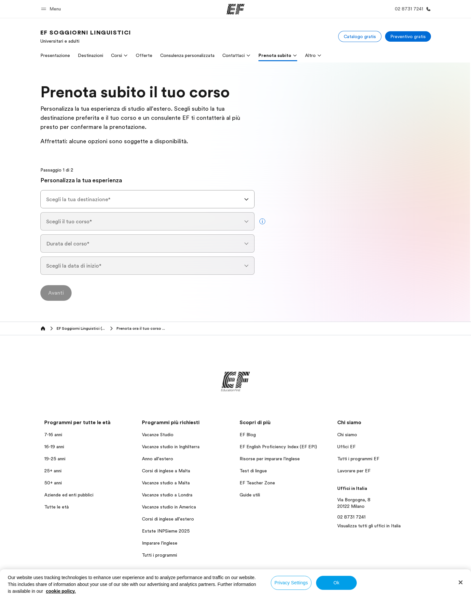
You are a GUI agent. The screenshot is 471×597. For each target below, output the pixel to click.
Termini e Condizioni (348, 585)
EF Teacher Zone (257, 482)
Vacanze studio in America (169, 506)
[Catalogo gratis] (360, 36)
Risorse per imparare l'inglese (270, 458)
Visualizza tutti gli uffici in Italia (369, 525)
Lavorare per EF (353, 470)
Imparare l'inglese (159, 543)
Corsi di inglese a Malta (166, 470)
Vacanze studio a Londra (167, 494)
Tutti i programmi (159, 555)
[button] (51, 9)
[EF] (235, 9)
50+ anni (53, 482)
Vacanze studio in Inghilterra (171, 446)
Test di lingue (253, 470)
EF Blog (248, 434)
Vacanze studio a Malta (166, 482)
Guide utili (250, 494)
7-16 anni (53, 434)
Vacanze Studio (157, 434)
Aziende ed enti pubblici (69, 494)
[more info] (262, 221)
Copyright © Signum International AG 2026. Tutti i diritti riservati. (370, 590)
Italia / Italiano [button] (57, 585)
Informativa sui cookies (399, 585)
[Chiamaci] (411, 9)
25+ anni (53, 470)
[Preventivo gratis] (408, 36)
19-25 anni (54, 458)
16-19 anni (54, 446)
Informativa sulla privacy (296, 585)
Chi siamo (347, 434)
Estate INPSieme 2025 (166, 531)
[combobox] (147, 199)
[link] (85, 36)
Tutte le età (56, 506)
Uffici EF (346, 446)
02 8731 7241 (351, 517)
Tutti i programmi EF (358, 458)
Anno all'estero (157, 458)
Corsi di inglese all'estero (168, 518)
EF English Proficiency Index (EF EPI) (278, 446)
